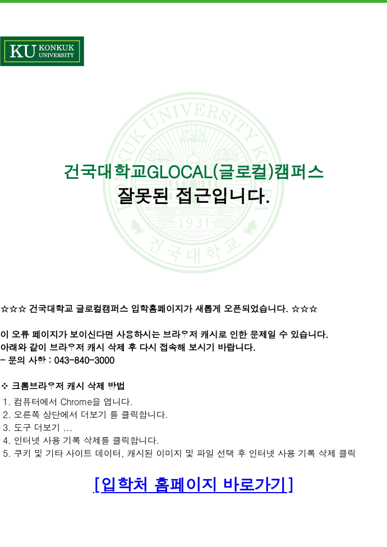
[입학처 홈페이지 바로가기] (193, 483)
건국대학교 (42, 51)
